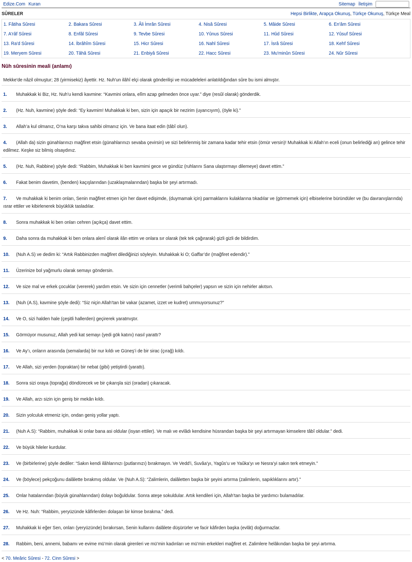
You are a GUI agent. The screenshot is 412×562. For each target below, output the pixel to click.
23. (6, 463)
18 (344, 43)
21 (151, 53)
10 (216, 33)
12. (6, 286)
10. (6, 254)
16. (6, 350)
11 (279, 33)
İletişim (365, 3)
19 (23, 53)
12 (345, 33)
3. (5, 126)
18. (6, 382)
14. (6, 318)
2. (5, 110)
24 (343, 53)
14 (87, 43)
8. (5, 222)
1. (5, 94)
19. (6, 399)
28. (6, 543)
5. (5, 166)
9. (5, 238)
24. (6, 479)
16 (214, 43)
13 (19, 43)
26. (6, 511)
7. (5, 198)
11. (6, 270)
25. (6, 495)
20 (84, 53)
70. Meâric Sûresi (23, 558)
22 (214, 53)
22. (6, 447)
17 (278, 43)
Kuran (34, 3)
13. (6, 302)
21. (6, 431)
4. (5, 142)
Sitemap (347, 3)
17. (6, 366)
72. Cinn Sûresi (59, 558)
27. (6, 527)
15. (6, 334)
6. (5, 182)
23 (284, 53)
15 (148, 43)
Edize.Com (14, 3)
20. (6, 415)
